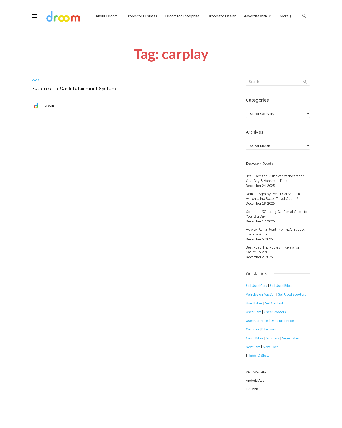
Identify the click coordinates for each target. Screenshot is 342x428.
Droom (49, 105)
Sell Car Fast (274, 303)
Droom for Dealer (221, 16)
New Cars (253, 347)
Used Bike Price (282, 321)
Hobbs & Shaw (258, 355)
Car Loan (252, 329)
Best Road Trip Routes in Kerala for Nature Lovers (272, 249)
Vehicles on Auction (261, 294)
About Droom (106, 16)
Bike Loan (268, 329)
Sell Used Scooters (292, 294)
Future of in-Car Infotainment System (74, 88)
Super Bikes (291, 338)
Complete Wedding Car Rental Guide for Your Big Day (277, 214)
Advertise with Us (258, 16)
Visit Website (256, 372)
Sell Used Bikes (281, 285)
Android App (255, 380)
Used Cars (253, 312)
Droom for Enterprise (182, 16)
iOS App (252, 389)
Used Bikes (254, 303)
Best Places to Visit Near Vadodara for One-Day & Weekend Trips (275, 178)
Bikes (259, 338)
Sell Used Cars (256, 285)
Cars (35, 80)
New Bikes (271, 347)
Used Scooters (275, 312)
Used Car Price (257, 321)
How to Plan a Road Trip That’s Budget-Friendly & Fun (276, 232)
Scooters (273, 338)
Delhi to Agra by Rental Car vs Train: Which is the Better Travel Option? (273, 196)
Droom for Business (141, 16)
